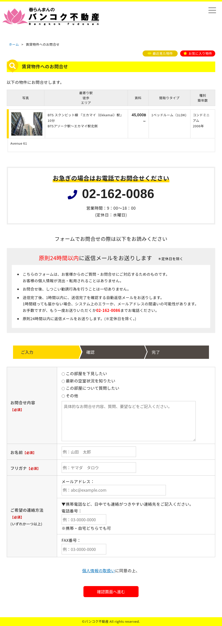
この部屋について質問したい (91, 388)
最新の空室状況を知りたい (89, 381)
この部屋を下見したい (84, 373)
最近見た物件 (163, 53)
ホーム (14, 44)
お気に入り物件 (200, 53)
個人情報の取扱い (98, 570)
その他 (70, 395)
